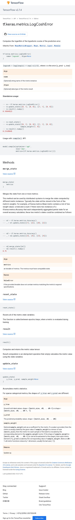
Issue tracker (43, 490)
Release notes (44, 494)
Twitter (5, 497)
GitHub (5, 494)
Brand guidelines (45, 501)
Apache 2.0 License (45, 465)
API (15, 18)
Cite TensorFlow (45, 505)
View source (8, 174)
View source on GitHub (15, 34)
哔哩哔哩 (6, 501)
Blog (4, 490)
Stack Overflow (44, 497)
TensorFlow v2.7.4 (12, 10)
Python (36, 18)
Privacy (12, 513)
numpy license (20, 469)
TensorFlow (7, 18)
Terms (5, 513)
